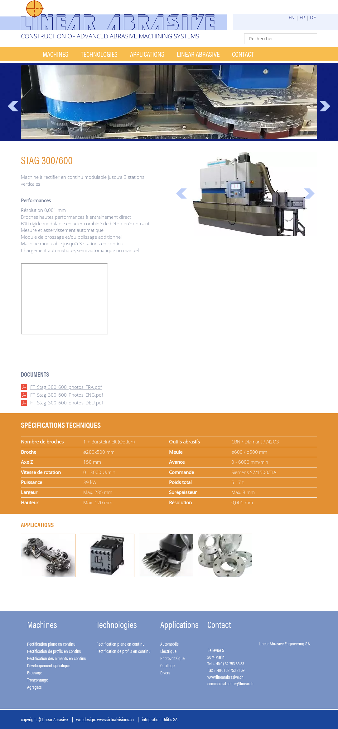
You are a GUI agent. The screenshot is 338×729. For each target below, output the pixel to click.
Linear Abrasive (198, 54)
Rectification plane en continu (51, 643)
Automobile (169, 643)
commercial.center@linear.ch (230, 683)
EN (292, 17)
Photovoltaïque (172, 658)
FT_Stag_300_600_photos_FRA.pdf (66, 387)
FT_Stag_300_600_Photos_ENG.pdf (66, 395)
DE (313, 17)
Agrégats (34, 686)
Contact (243, 54)
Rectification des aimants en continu (56, 658)
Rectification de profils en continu (54, 651)
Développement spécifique (48, 665)
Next (325, 106)
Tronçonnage (37, 679)
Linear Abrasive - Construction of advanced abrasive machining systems (124, 15)
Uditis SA (169, 719)
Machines (55, 54)
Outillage (167, 665)
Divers (165, 672)
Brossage (34, 672)
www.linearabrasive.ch (225, 676)
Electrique (168, 651)
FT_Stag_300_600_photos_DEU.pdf (66, 402)
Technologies (99, 54)
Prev (13, 106)
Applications (147, 54)
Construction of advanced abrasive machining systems (110, 36)
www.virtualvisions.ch (115, 719)
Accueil (28, 54)
